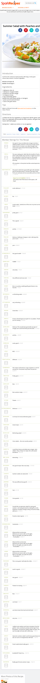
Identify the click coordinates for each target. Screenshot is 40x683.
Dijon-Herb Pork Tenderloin (24, 108)
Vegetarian (23, 134)
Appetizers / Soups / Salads (13, 134)
